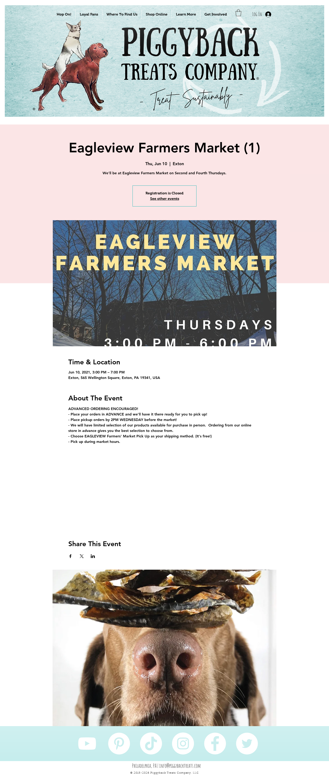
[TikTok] (151, 743)
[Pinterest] (119, 743)
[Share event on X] (82, 556)
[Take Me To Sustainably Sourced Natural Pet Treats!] (73, 75)
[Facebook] (215, 743)
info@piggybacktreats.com (180, 765)
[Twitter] (247, 743)
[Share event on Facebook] (70, 556)
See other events (164, 199)
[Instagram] (183, 743)
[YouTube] (87, 743)
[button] (64, 14)
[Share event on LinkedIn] (93, 556)
